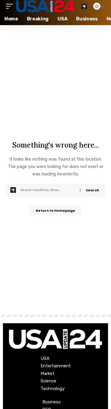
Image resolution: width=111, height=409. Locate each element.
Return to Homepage (55, 210)
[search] (84, 6)
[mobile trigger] (11, 6)
